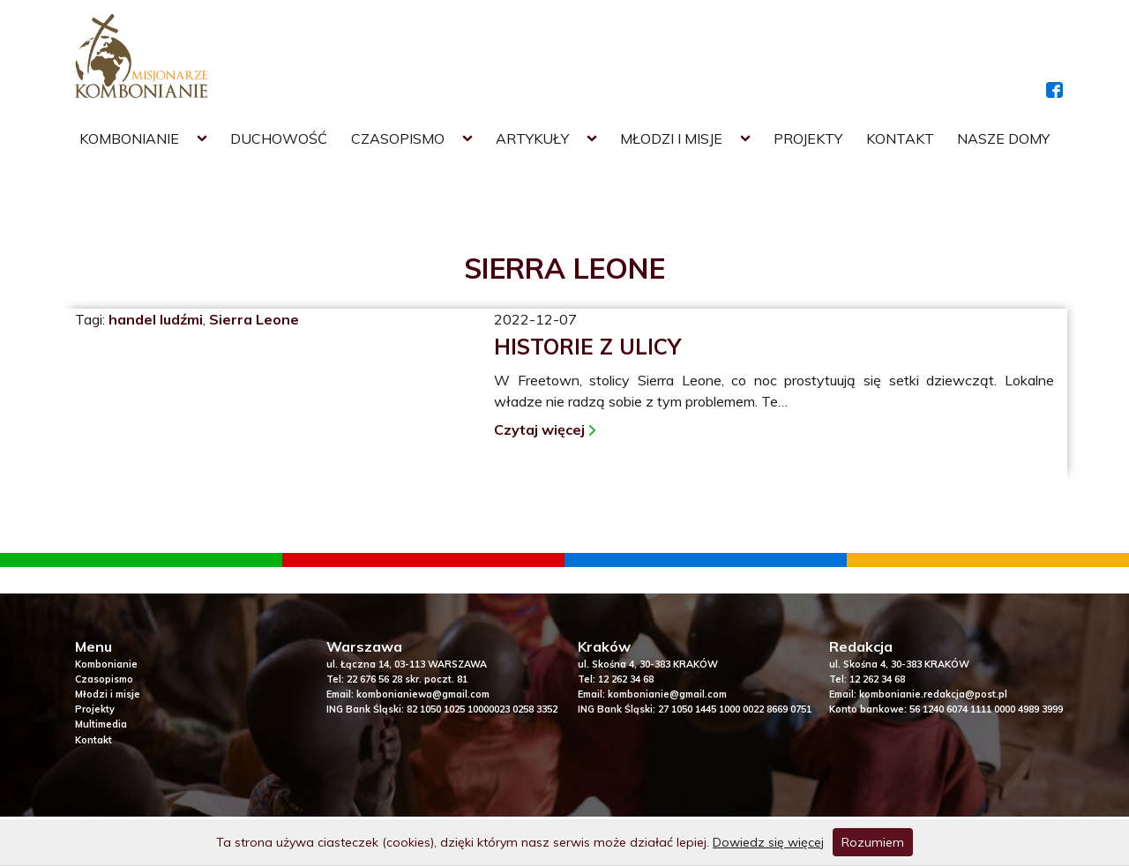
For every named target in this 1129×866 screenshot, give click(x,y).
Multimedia (101, 724)
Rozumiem (872, 842)
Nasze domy (1003, 138)
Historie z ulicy (587, 346)
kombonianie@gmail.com (667, 694)
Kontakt (900, 138)
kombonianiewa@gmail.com (423, 694)
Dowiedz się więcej (768, 842)
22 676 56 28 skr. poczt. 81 (407, 679)
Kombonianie (129, 138)
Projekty (808, 138)
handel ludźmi (155, 319)
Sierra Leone (254, 319)
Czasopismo (398, 138)
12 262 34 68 (626, 679)
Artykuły (532, 138)
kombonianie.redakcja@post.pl (933, 694)
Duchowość (278, 138)
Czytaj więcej (539, 429)
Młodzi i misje (671, 138)
